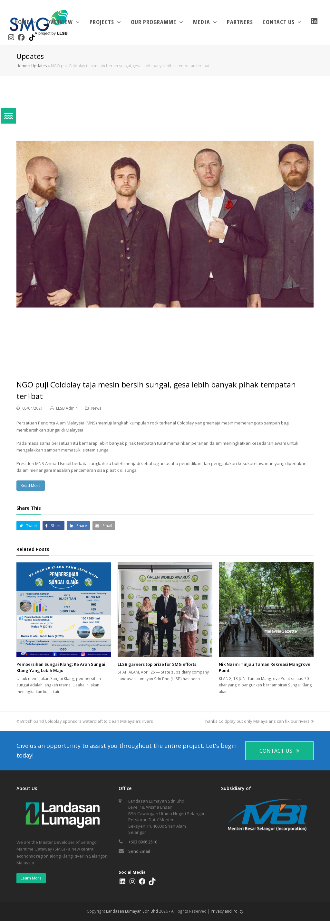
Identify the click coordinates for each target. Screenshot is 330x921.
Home (21, 65)
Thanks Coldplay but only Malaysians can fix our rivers (258, 721)
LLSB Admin (67, 408)
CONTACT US (279, 750)
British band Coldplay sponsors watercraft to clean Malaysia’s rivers (84, 721)
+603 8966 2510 (142, 842)
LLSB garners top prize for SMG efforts (157, 664)
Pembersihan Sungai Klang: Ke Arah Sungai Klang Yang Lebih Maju (60, 667)
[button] (28, 525)
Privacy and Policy (227, 911)
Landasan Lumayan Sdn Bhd (132, 911)
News (96, 408)
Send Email (139, 851)
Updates (39, 65)
